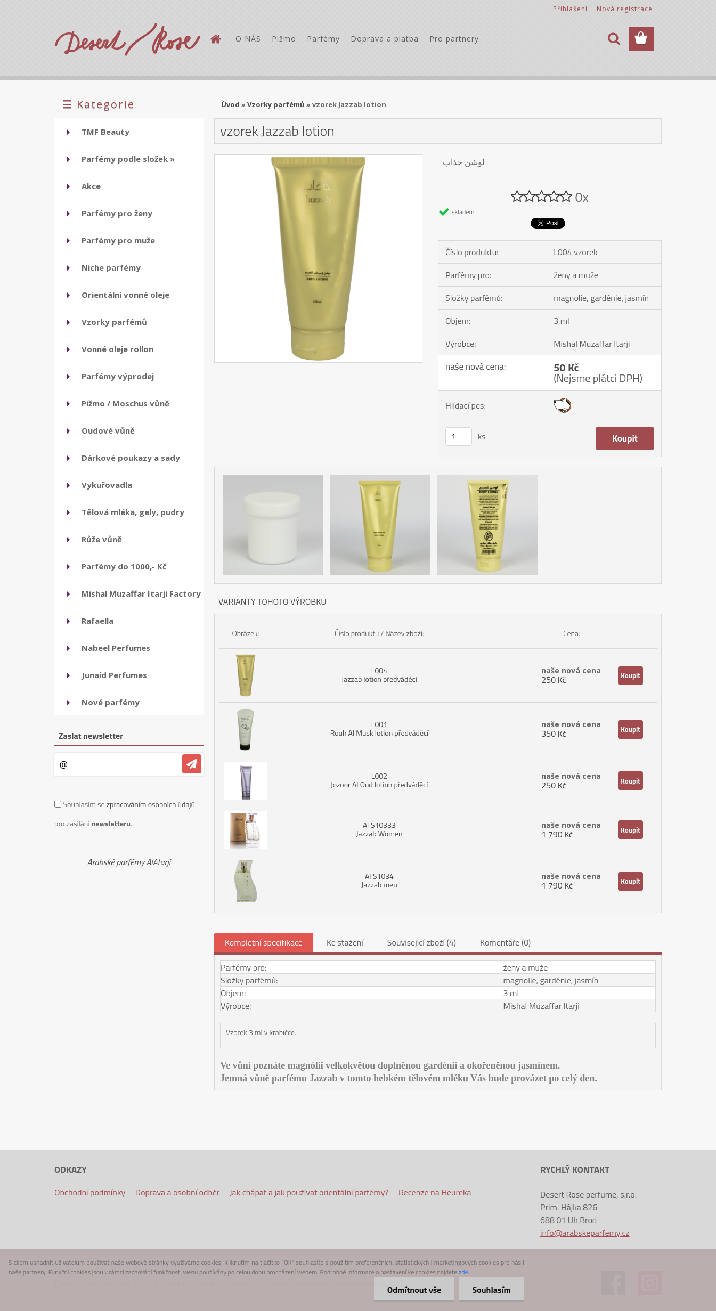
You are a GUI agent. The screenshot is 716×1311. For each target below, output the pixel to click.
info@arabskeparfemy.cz (585, 1232)
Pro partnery (454, 39)
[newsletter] (191, 763)
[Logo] (127, 39)
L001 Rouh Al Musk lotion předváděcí (379, 728)
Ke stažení (345, 942)
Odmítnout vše (414, 1289)
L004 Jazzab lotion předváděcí (379, 675)
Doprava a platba (385, 39)
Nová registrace (625, 8)
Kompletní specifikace (264, 942)
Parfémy (323, 39)
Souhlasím (491, 1289)
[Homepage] (215, 39)
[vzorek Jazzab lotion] (318, 159)
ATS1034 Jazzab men (379, 880)
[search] (613, 39)
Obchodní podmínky (89, 1192)
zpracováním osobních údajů (151, 804)
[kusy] (458, 436)
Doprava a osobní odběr (177, 1192)
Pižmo (284, 39)
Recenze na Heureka (434, 1192)
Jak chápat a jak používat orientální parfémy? (309, 1192)
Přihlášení (570, 8)
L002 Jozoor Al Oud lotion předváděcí (379, 780)
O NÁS (248, 39)
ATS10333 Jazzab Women (379, 829)
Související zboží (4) (421, 942)
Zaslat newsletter (91, 735)
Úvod (230, 104)
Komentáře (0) (505, 942)
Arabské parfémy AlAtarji (128, 862)
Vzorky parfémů (276, 104)
